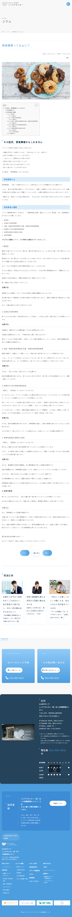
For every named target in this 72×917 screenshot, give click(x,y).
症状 (67, 57)
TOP (3, 32)
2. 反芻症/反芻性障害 (15, 117)
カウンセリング (7, 887)
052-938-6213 (57, 750)
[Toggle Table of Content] (35, 105)
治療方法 (14, 116)
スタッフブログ (33, 881)
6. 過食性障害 (15, 131)
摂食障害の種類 (11, 112)
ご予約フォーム (14, 670)
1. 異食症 (12, 114)
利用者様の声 (33, 867)
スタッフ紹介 (33, 863)
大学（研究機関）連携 (22, 879)
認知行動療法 (6, 890)
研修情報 (18, 873)
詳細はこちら (57, 803)
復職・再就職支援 (7, 884)
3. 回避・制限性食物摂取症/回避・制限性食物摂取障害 (24, 121)
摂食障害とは (10, 110)
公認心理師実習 (20, 876)
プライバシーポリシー (49, 870)
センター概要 (19, 863)
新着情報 (31, 878)
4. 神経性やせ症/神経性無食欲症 (18, 124)
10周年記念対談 (20, 870)
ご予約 (45, 867)
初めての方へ (6, 863)
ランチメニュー (7, 867)
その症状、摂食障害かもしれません (14, 108)
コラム (8, 32)
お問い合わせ (47, 863)
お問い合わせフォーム (52, 670)
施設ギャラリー (20, 867)
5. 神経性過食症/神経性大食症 (17, 128)
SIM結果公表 (6, 893)
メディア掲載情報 (34, 870)
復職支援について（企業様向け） (48, 877)
